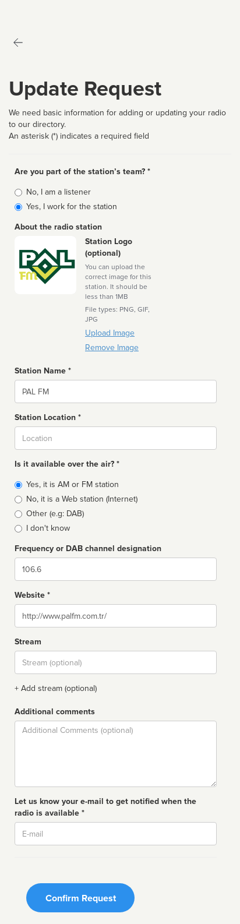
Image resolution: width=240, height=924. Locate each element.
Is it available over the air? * (67, 464)
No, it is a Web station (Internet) (81, 499)
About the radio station (58, 227)
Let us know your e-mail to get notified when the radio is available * (105, 807)
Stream (28, 642)
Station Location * (48, 417)
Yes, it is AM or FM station (72, 484)
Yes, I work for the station (71, 206)
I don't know (48, 528)
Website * (32, 595)
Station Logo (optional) (108, 247)
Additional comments (55, 712)
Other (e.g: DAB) (55, 514)
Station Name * (43, 371)
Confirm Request (80, 898)
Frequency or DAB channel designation (88, 548)
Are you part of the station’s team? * (82, 172)
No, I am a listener (58, 192)
